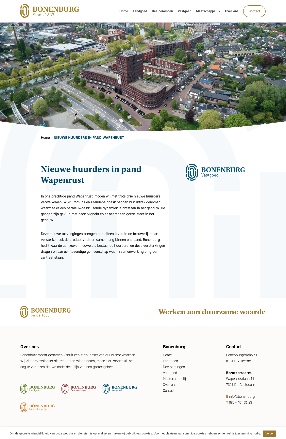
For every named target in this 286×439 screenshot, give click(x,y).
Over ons (231, 11)
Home (123, 11)
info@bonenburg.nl (244, 396)
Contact (254, 11)
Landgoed (140, 11)
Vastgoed (184, 11)
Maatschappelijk (208, 11)
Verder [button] (269, 433)
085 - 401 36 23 (240, 402)
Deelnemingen (162, 11)
